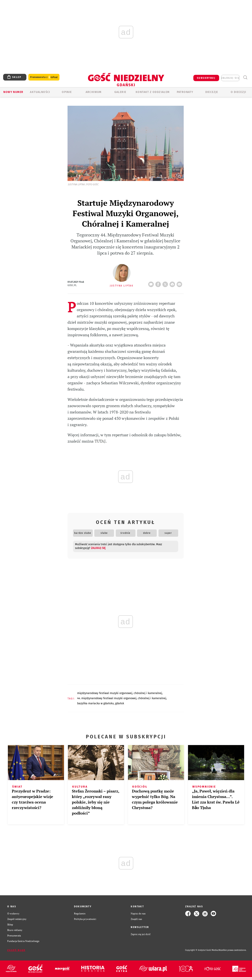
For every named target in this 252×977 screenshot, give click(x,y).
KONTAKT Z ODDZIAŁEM (153, 92)
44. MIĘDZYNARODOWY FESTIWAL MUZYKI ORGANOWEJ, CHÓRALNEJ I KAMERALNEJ (121, 698)
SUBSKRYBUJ (206, 78)
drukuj (173, 283)
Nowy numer (13, 92)
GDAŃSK (119, 703)
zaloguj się (230, 78)
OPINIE (67, 92)
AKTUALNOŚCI (40, 92)
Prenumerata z (44, 77)
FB (158, 283)
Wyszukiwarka (245, 77)
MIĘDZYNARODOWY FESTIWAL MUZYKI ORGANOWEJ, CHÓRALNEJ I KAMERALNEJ (119, 693)
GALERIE (120, 92)
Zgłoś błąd (16, 950)
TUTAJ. (100, 441)
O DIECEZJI (238, 92)
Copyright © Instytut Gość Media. (201, 950)
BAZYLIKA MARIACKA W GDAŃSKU (95, 703)
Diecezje (211, 92)
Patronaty (185, 92)
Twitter (166, 283)
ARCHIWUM (94, 92)
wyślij (180, 283)
